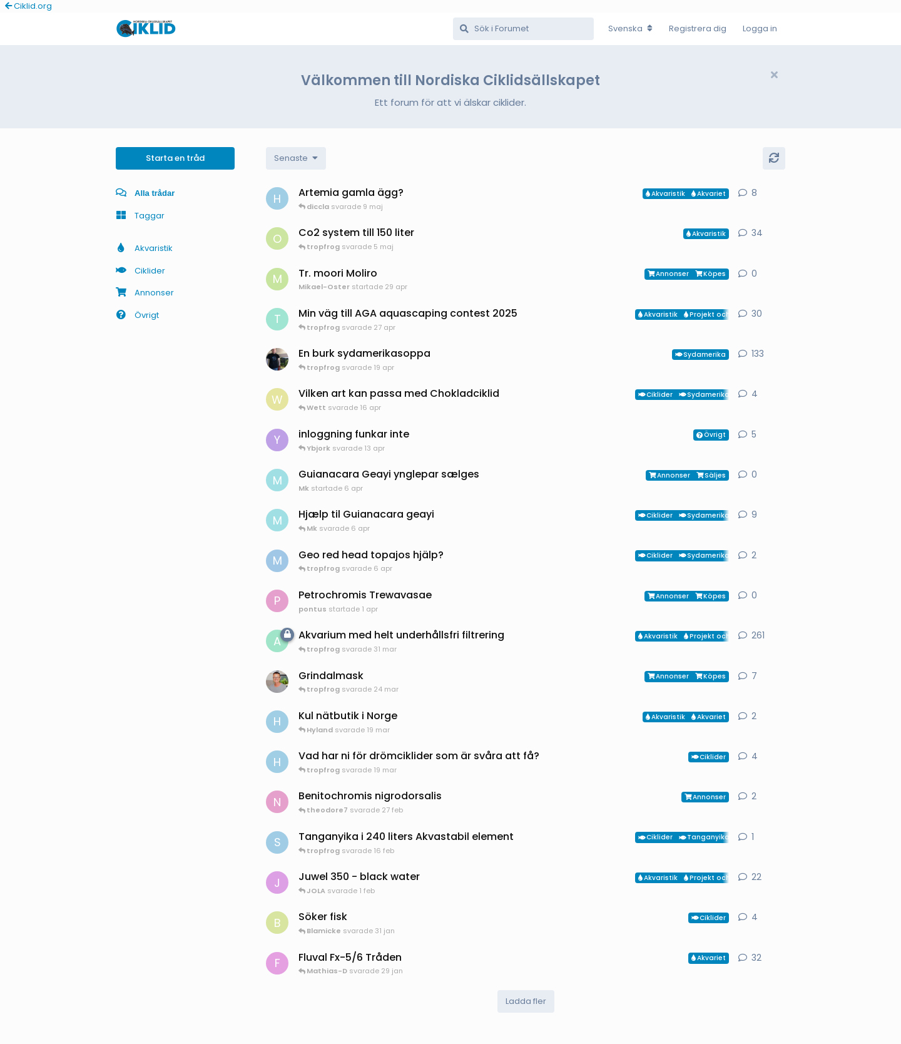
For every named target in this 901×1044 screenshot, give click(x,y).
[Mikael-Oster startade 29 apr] (277, 279)
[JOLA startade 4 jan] (277, 882)
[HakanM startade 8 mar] (277, 761)
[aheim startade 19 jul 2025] (277, 641)
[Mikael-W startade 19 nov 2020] (277, 359)
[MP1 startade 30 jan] (277, 561)
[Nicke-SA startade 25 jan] (277, 802)
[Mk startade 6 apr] (277, 480)
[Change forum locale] (630, 29)
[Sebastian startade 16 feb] (277, 842)
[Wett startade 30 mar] (277, 399)
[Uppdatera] (774, 158)
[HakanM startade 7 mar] (277, 721)
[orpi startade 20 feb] (277, 238)
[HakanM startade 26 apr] (277, 198)
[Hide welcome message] (774, 75)
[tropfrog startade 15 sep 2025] (277, 319)
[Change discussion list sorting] (296, 158)
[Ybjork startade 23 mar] (277, 440)
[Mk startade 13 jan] (277, 520)
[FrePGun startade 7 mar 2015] (277, 963)
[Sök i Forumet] (523, 29)
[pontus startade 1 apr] (277, 601)
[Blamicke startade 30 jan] (277, 922)
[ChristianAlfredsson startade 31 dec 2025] (277, 681)
